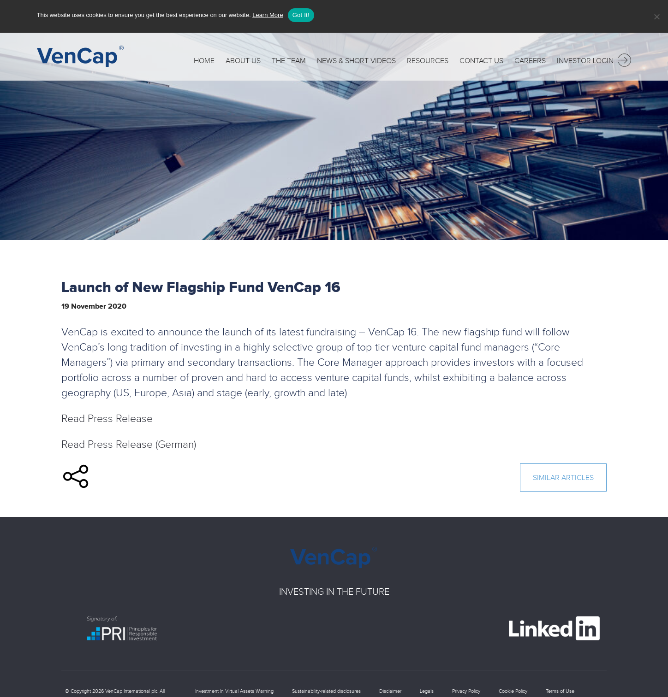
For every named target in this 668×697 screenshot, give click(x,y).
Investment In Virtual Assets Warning (234, 689)
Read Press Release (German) (128, 443)
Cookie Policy (513, 689)
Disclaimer (390, 689)
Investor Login (594, 57)
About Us (243, 58)
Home (204, 58)
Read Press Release (107, 417)
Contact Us (481, 58)
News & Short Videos (356, 58)
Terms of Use (560, 689)
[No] (656, 16)
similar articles (563, 476)
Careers (530, 58)
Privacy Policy (466, 689)
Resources (427, 58)
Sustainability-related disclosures (326, 689)
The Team (289, 58)
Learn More (267, 15)
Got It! (301, 15)
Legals (427, 689)
